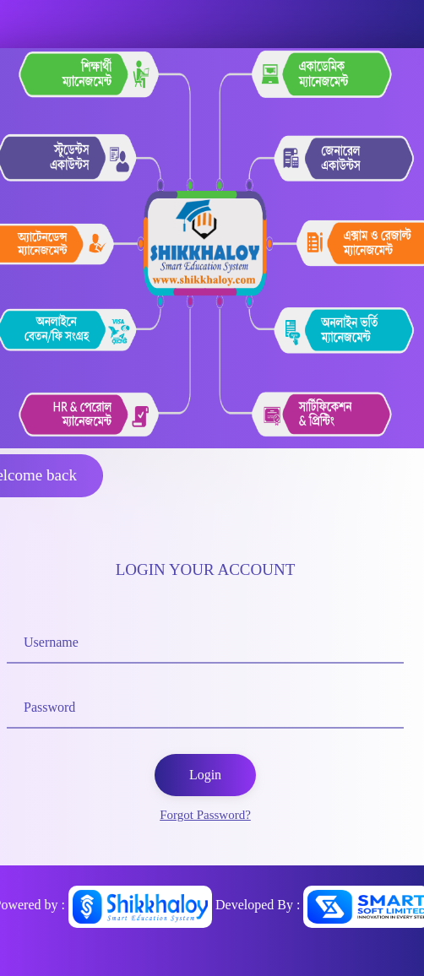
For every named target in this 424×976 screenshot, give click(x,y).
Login (205, 774)
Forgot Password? (205, 814)
